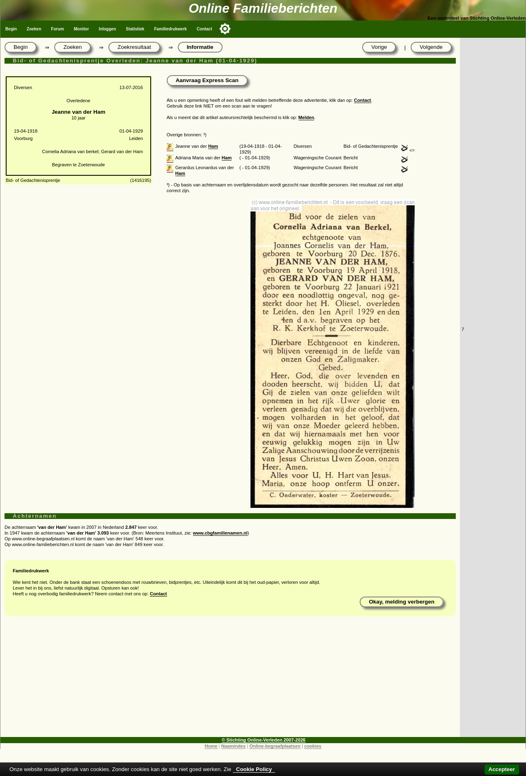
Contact (204, 29)
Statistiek (135, 29)
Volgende (431, 47)
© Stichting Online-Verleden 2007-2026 (263, 739)
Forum (57, 29)
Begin (11, 29)
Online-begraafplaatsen (274, 746)
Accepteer (502, 769)
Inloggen (107, 29)
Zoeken (34, 29)
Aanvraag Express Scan (207, 80)
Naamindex (233, 746)
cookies (313, 746)
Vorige (379, 47)
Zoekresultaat (134, 47)
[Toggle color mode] (225, 29)
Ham (213, 146)
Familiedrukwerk (170, 29)
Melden (307, 117)
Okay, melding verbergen (401, 602)
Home (210, 746)
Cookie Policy (254, 769)
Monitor (81, 29)
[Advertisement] (230, 679)
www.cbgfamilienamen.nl (220, 532)
